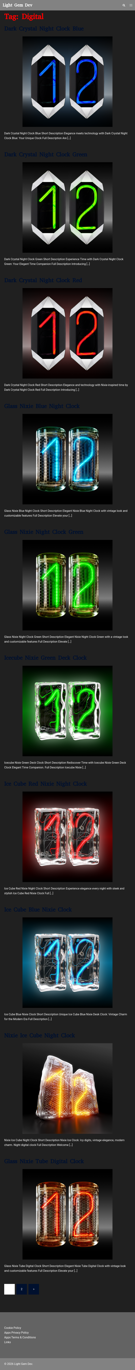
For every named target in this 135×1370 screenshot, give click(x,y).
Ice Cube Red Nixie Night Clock (45, 784)
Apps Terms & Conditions (20, 1337)
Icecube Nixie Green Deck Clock (45, 658)
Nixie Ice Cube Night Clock (39, 1035)
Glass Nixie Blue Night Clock (42, 406)
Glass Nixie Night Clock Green (43, 532)
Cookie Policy (12, 1328)
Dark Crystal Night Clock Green (45, 154)
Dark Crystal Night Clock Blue (43, 28)
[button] (123, 5)
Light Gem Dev (18, 5)
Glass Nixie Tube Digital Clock (44, 1161)
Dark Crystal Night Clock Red (43, 280)
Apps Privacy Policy (16, 1332)
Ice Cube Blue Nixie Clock (38, 909)
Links (7, 1342)
